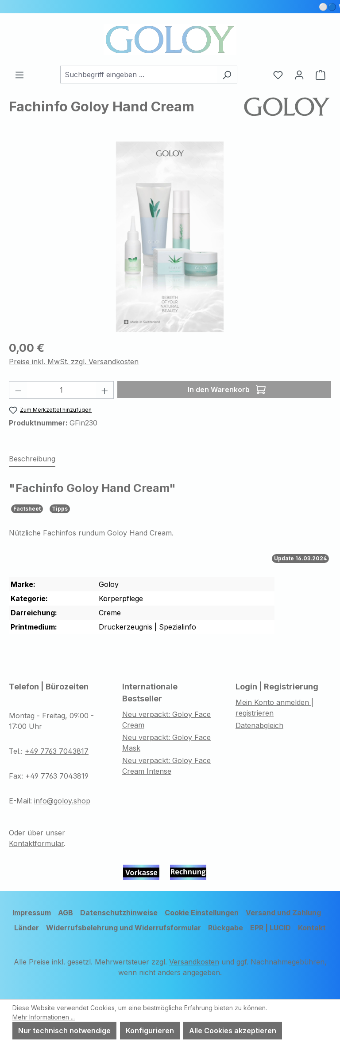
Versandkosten (194, 961)
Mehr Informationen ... (43, 1017)
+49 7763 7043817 (57, 751)
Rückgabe (225, 927)
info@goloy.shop (62, 800)
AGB (65, 912)
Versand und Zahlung (283, 912)
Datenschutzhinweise (119, 912)
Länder (26, 927)
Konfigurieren (150, 1030)
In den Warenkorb (227, 388)
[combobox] (138, 74)
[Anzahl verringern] (18, 390)
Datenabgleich (259, 725)
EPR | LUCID (270, 927)
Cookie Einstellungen (202, 912)
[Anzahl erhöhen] (105, 390)
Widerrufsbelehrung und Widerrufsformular (123, 927)
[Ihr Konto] (299, 74)
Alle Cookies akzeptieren (232, 1030)
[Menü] (19, 74)
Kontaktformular (36, 843)
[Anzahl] (61, 390)
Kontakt (312, 927)
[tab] (32, 459)
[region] (170, 237)
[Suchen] (226, 74)
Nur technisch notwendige (64, 1030)
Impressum (31, 912)
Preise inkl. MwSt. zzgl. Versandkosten (74, 361)
